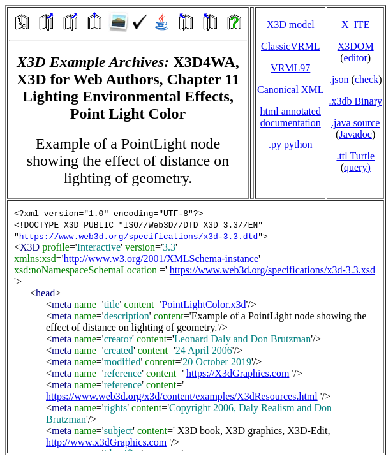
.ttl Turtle (355, 155)
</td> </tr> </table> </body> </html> (195, 326)
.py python (290, 144)
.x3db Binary (355, 101)
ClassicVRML (290, 46)
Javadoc (355, 134)
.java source (355, 122)
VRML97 (290, 67)
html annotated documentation (290, 117)
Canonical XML (290, 89)
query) (357, 167)
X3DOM (356, 46)
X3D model (291, 24)
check (366, 79)
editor (355, 57)
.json (339, 79)
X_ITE (355, 24)
